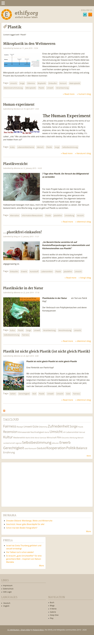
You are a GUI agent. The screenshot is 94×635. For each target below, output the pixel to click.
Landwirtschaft (9, 443)
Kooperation (56, 448)
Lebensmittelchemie (26, 147)
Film (59, 437)
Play (51, 618)
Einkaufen (53, 83)
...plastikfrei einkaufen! (22, 232)
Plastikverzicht (15, 164)
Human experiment (19, 104)
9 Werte (53, 608)
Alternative (14, 215)
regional (18, 443)
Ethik (32, 437)
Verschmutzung (65, 330)
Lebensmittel (72, 432)
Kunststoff (34, 271)
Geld (26, 448)
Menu (3, 3)
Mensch (40, 147)
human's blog (84, 94)
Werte (46, 432)
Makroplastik (74, 83)
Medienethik (19, 437)
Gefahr (13, 394)
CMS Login (7, 592)
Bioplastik (42, 83)
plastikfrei (58, 215)
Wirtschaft (51, 437)
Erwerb (24, 271)
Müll (34, 394)
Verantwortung (62, 88)
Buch (52, 602)
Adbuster (55, 443)
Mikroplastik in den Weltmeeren (29, 44)
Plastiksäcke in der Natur (23, 288)
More (89, 456)
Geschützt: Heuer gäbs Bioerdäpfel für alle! (25, 524)
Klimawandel (24, 432)
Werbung (73, 437)
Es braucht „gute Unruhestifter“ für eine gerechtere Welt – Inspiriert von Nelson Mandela (24, 558)
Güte (68, 394)
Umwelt (50, 88)
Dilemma (31, 83)
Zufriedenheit (58, 426)
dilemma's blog (84, 221)
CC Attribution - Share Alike (18, 629)
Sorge (22, 83)
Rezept (20, 426)
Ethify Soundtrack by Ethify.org (21, 482)
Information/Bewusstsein (32, 215)
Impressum (7, 585)
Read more (70, 94)
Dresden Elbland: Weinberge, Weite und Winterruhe (29, 520)
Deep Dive (54, 615)
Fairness (25, 335)
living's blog (85, 277)
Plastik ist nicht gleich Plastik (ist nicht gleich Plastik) (46, 351)
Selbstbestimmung (70, 147)
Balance (81, 448)
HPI (64, 432)
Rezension (10, 432)
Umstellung (69, 215)
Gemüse (43, 437)
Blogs (52, 605)
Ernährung (9, 452)
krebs (12, 147)
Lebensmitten (47, 271)
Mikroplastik (31, 88)
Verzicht (80, 215)
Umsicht (13, 83)
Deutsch (6, 603)
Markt (27, 437)
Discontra (65, 437)
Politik (71, 448)
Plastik (41, 88)
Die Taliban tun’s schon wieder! (20, 552)
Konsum (63, 83)
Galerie (53, 612)
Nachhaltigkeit (37, 432)
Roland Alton (38, 629)
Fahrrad (82, 432)
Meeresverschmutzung (13, 88)
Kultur (12, 330)
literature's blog (83, 153)
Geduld (41, 448)
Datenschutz (8, 588)
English (6, 606)
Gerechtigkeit (24, 394)
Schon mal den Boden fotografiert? (21, 527)
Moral (37, 437)
